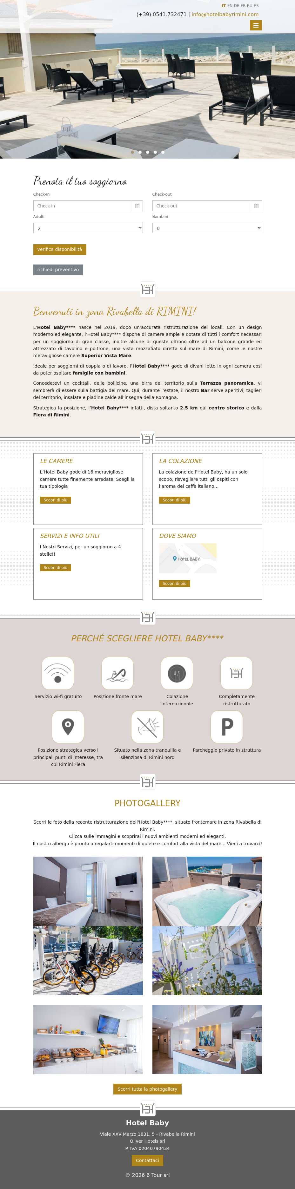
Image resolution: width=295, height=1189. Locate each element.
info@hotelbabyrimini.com (225, 14)
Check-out (162, 194)
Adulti (38, 216)
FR (243, 5)
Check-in (41, 194)
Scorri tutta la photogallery (147, 1089)
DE (236, 5)
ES (256, 5)
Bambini (160, 216)
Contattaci (147, 1160)
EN (230, 5)
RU (249, 5)
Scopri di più (56, 500)
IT (224, 5)
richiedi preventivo (58, 269)
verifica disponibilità (59, 249)
